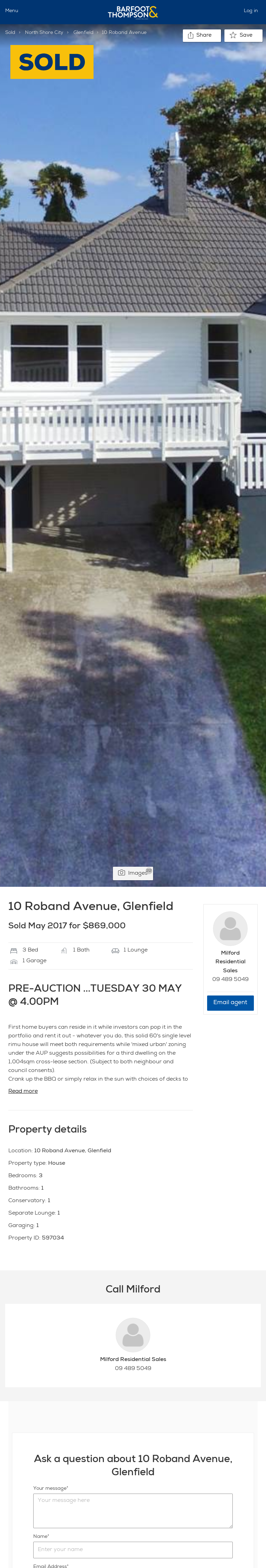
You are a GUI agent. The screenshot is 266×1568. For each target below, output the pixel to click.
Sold (10, 32)
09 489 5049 (230, 980)
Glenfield (83, 32)
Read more (23, 1091)
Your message (49, 1488)
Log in (251, 11)
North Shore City (44, 32)
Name (40, 1536)
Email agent (230, 1003)
